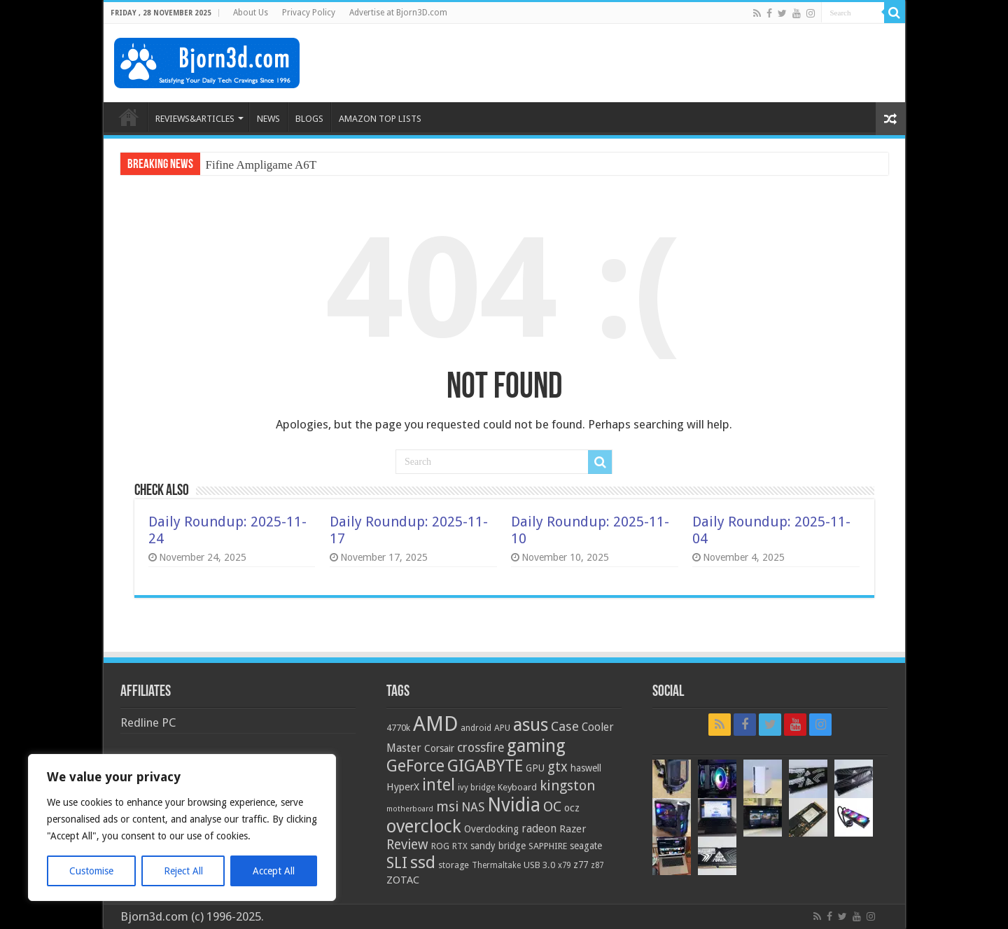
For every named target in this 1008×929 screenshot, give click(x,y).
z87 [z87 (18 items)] (597, 865)
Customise (91, 870)
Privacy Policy (308, 13)
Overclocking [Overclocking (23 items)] (491, 828)
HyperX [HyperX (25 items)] (402, 787)
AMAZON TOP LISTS (380, 118)
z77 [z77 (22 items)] (580, 864)
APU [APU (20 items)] (502, 727)
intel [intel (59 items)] (438, 785)
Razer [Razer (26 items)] (572, 829)
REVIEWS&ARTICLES (194, 118)
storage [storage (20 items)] (453, 865)
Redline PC (148, 722)
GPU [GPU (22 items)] (535, 768)
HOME (129, 117)
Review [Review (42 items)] (407, 845)
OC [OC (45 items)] (552, 806)
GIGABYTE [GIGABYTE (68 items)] (485, 766)
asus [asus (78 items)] (530, 724)
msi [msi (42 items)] (447, 807)
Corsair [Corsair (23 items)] (439, 748)
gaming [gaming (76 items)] (536, 746)
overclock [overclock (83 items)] (423, 826)
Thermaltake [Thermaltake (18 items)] (496, 865)
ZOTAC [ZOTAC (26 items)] (402, 880)
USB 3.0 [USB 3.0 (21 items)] (539, 865)
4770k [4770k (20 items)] (398, 727)
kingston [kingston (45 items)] (567, 785)
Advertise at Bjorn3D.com (398, 13)
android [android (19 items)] (476, 728)
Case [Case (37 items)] (565, 726)
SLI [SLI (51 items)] (396, 863)
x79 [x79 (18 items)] (564, 865)
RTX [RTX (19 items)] (460, 846)
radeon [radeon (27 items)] (539, 829)
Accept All (274, 870)
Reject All (183, 870)
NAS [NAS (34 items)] (472, 807)
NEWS (268, 118)
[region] (182, 827)
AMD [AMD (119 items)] (435, 724)
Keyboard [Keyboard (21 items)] (517, 787)
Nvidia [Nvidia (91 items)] (513, 805)
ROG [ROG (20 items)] (440, 846)
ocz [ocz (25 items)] (572, 808)
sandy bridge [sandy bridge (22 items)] (498, 845)
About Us (250, 13)
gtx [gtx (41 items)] (557, 767)
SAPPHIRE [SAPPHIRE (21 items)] (547, 846)
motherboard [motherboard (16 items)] (409, 808)
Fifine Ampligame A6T (261, 165)
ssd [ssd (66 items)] (422, 862)
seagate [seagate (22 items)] (586, 845)
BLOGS (309, 118)
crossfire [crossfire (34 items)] (480, 748)
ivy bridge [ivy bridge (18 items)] (476, 787)
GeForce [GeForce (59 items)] (415, 766)
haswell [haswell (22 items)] (585, 768)
